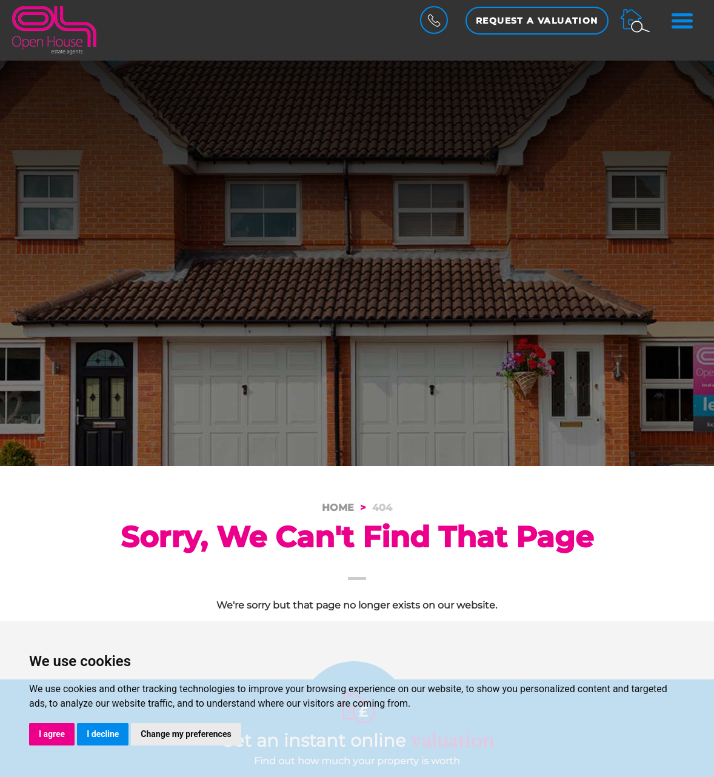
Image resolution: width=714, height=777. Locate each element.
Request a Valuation (537, 20)
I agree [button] (52, 734)
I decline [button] (103, 734)
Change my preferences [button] (186, 734)
